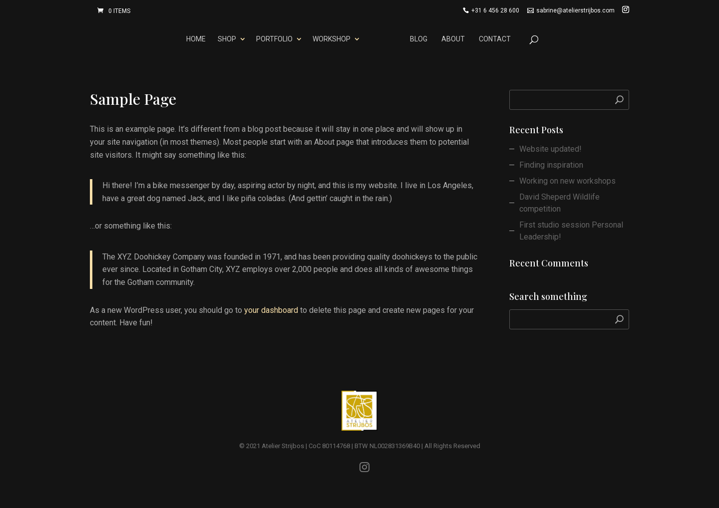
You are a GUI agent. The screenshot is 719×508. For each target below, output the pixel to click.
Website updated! (550, 149)
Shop (227, 39)
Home (196, 39)
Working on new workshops (567, 181)
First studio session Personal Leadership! (571, 231)
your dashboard (271, 310)
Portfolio (274, 39)
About (453, 39)
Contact (495, 39)
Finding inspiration (551, 165)
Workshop (332, 39)
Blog (418, 39)
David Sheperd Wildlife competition (559, 203)
